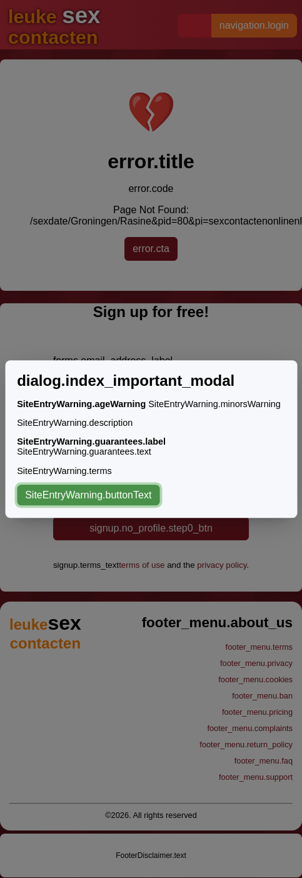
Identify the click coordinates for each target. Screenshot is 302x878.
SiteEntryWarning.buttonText (88, 495)
